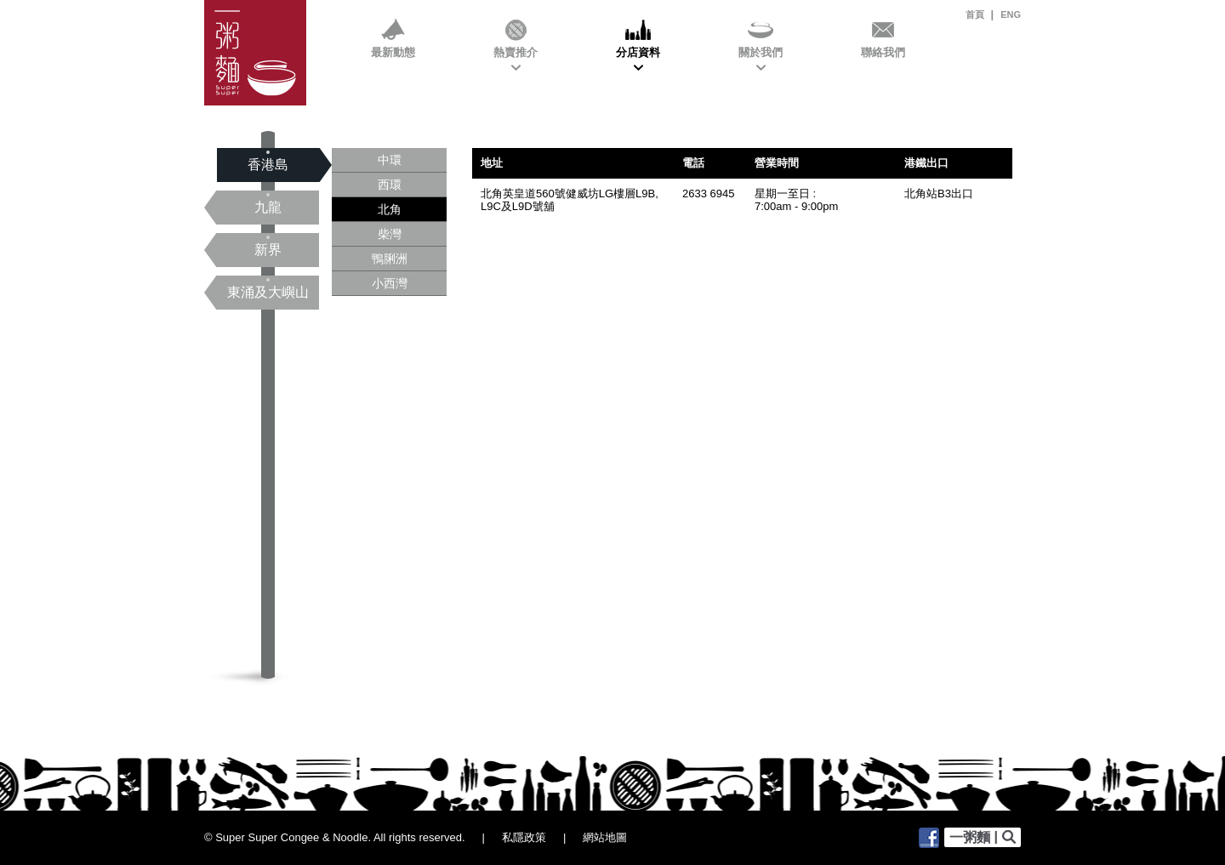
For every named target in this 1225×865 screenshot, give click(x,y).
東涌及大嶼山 (268, 292)
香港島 (268, 165)
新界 (268, 250)
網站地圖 (605, 837)
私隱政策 (524, 837)
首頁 (975, 14)
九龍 (268, 207)
